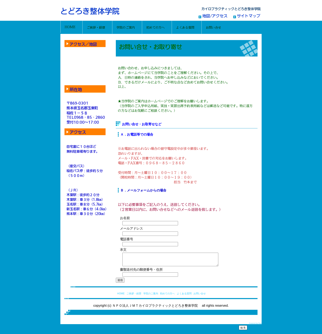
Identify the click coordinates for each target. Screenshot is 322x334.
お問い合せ (199, 296)
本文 (123, 249)
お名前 (125, 218)
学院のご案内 (150, 296)
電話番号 (126, 239)
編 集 (243, 330)
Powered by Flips (255, 326)
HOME (121, 296)
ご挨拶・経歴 (133, 296)
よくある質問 (184, 296)
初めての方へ (167, 296)
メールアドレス (131, 228)
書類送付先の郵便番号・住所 (141, 272)
